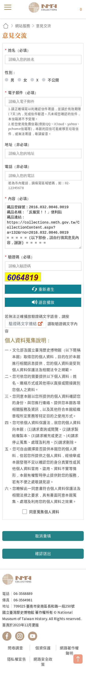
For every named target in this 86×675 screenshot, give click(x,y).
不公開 (53, 80)
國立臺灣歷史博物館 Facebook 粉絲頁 (6, 636)
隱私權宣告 (16, 659)
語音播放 (47, 302)
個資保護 (42, 647)
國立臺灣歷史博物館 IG (19, 636)
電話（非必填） (18, 166)
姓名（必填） (18, 50)
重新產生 (47, 289)
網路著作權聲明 (69, 650)
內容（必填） (18, 198)
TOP (78, 659)
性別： (10, 72)
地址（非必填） (18, 144)
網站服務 (22, 25)
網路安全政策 (43, 661)
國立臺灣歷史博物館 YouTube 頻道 (32, 636)
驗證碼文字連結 (23, 323)
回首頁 (5, 26)
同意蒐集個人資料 (44, 511)
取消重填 (43, 536)
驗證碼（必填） (19, 257)
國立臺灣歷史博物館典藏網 (44, 7)
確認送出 (43, 553)
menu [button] (7, 7)
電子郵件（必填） (21, 92)
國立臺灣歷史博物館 (18, 579)
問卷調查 (15, 647)
